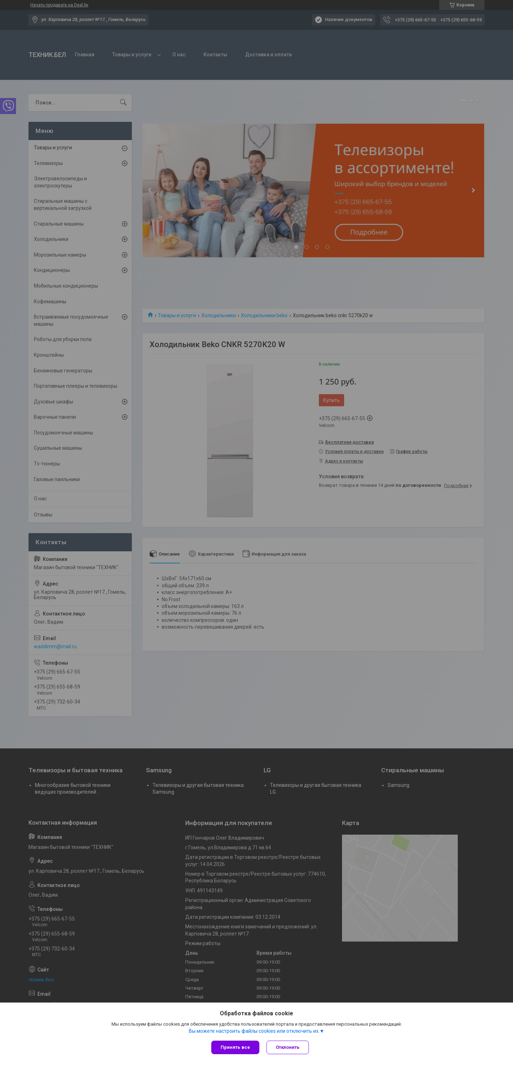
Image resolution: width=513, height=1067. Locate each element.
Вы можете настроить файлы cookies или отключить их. (254, 1031)
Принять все (235, 1047)
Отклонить (288, 1047)
